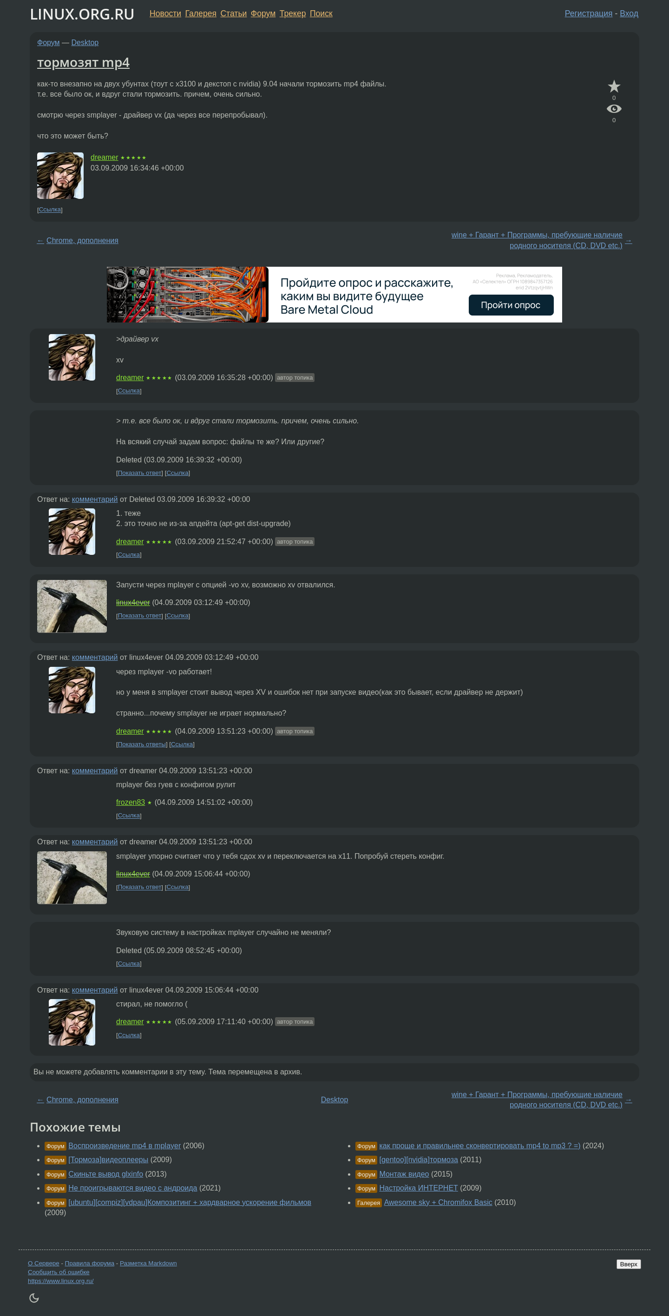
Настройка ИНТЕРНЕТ (418, 1188)
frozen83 (130, 802)
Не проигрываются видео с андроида (132, 1188)
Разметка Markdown (148, 1263)
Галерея (200, 13)
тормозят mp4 (83, 62)
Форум (263, 13)
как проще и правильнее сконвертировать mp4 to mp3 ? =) (479, 1146)
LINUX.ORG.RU (82, 14)
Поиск (321, 13)
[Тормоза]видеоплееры (108, 1160)
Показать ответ (140, 472)
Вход (629, 13)
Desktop (85, 42)
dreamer (104, 157)
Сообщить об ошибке (59, 1272)
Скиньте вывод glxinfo (105, 1174)
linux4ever (133, 602)
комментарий (95, 499)
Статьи (233, 13)
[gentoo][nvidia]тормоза (418, 1160)
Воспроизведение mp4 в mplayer (124, 1146)
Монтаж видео (404, 1174)
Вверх (628, 1264)
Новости (165, 13)
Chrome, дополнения (82, 240)
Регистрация (589, 13)
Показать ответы (142, 744)
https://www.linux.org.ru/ (60, 1280)
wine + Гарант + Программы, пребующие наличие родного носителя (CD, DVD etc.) (537, 240)
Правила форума (90, 1263)
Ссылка (50, 209)
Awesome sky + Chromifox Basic (438, 1202)
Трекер (293, 13)
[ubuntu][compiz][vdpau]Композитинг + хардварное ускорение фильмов (189, 1202)
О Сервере (43, 1263)
